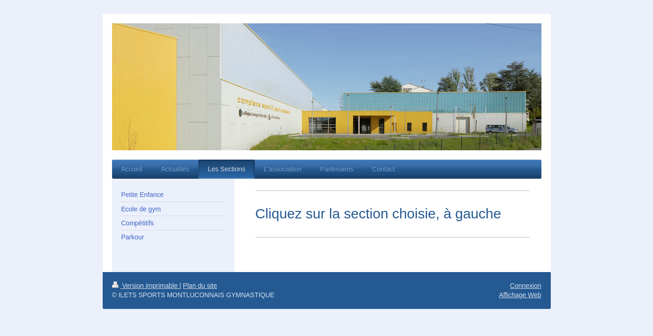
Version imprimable (146, 285)
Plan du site (200, 285)
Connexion (525, 285)
